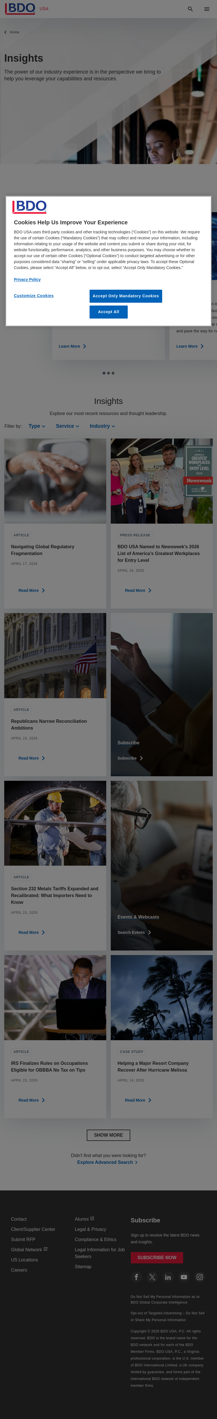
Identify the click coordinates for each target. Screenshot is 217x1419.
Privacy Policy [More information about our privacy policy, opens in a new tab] (27, 279)
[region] (108, 261)
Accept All (108, 311)
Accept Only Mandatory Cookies (126, 296)
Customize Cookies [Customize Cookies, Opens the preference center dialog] (34, 295)
